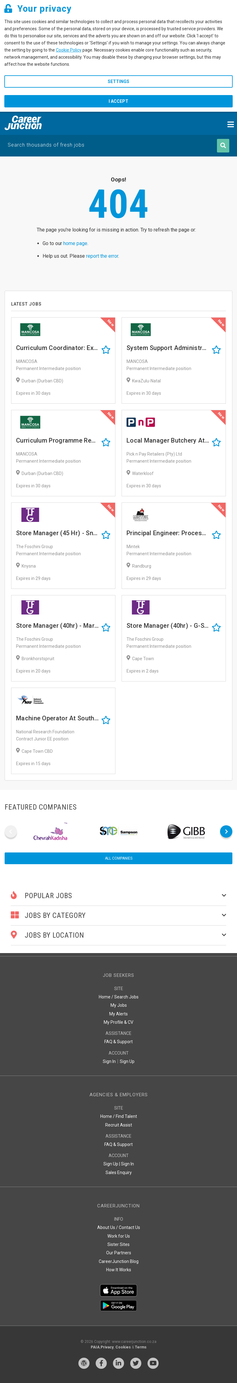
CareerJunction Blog (119, 1261)
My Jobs (118, 1005)
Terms (141, 1347)
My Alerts (118, 1013)
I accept (118, 101)
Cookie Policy (68, 50)
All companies (118, 858)
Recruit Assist (118, 1125)
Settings (118, 81)
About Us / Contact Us (118, 1227)
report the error (102, 256)
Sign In (109, 1061)
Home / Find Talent (118, 1116)
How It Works (118, 1269)
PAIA (95, 1347)
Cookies (123, 1347)
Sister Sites (118, 1244)
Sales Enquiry (119, 1172)
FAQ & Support (118, 1041)
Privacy (107, 1347)
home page (75, 243)
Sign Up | (111, 1163)
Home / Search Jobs (119, 996)
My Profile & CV (118, 1022)
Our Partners (118, 1252)
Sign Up (127, 1061)
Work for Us (118, 1236)
